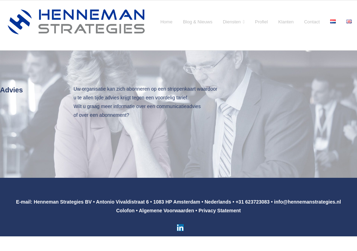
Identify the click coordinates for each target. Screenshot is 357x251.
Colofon (125, 210)
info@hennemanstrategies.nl (307, 202)
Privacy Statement (219, 210)
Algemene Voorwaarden (166, 210)
